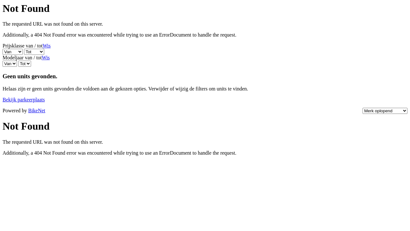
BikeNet (36, 110)
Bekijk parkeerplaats (24, 99)
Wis (47, 45)
